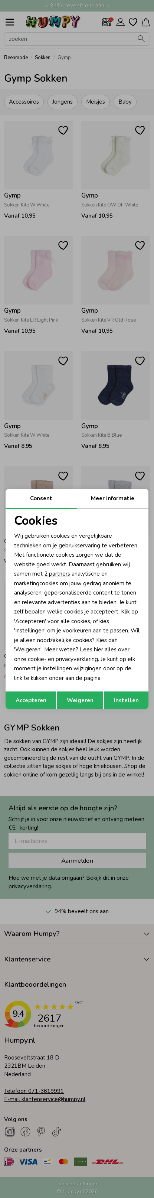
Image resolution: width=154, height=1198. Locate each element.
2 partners (57, 573)
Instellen (126, 700)
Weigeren (80, 700)
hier (98, 649)
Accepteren (31, 700)
